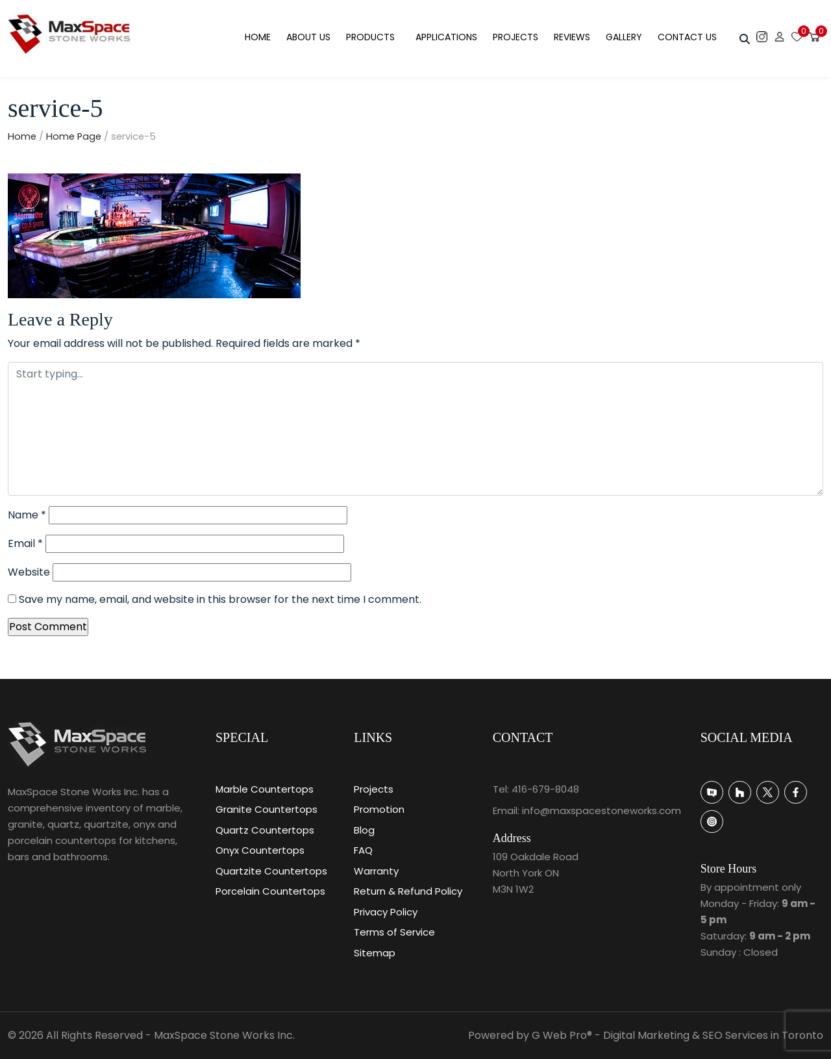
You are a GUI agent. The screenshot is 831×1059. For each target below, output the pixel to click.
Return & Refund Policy (408, 891)
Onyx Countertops (260, 850)
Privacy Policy (385, 912)
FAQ (363, 850)
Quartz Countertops (265, 830)
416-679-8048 (545, 789)
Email (25, 543)
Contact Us (687, 37)
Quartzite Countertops (271, 871)
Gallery (624, 37)
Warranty (376, 871)
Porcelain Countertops (270, 891)
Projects (515, 37)
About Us (308, 37)
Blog (364, 830)
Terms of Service (394, 932)
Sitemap (374, 953)
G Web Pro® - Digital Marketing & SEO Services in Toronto (677, 1035)
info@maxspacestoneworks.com (601, 810)
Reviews (572, 37)
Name (27, 514)
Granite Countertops (266, 809)
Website (29, 572)
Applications (446, 37)
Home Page (73, 136)
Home (258, 37)
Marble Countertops (265, 789)
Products (370, 37)
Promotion (379, 809)
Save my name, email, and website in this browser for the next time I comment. (220, 599)
